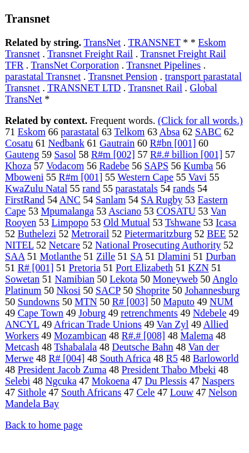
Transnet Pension (122, 76)
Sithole (32, 392)
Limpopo (70, 222)
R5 (172, 358)
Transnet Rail (155, 87)
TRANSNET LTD (84, 87)
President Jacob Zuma (62, 369)
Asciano (124, 211)
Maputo (179, 301)
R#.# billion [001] (186, 154)
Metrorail (90, 233)
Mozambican (80, 335)
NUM (221, 301)
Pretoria (85, 267)
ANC (69, 199)
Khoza (18, 165)
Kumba (198, 165)
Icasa (226, 222)
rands (184, 188)
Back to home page (43, 425)
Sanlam (111, 199)
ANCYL (22, 324)
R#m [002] (113, 154)
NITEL (19, 245)
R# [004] (66, 358)
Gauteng (22, 154)
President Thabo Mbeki (168, 369)
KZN (198, 267)
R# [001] (35, 267)
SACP (108, 290)
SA (136, 256)
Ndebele (209, 313)
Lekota (123, 279)
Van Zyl (173, 324)
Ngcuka (61, 381)
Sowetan (22, 279)
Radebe (114, 165)
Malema (196, 335)
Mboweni (24, 177)
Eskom (31, 131)
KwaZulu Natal (36, 188)
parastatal (79, 131)
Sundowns (39, 301)
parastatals (137, 188)
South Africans (91, 392)
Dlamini (174, 256)
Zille (105, 256)
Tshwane (183, 222)
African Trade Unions (98, 324)
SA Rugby (161, 199)
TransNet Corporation (75, 65)
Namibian (74, 279)
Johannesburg (212, 290)
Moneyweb (175, 279)
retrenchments (149, 313)
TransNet (102, 42)
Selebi (17, 381)
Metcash (22, 347)
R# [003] (130, 301)
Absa (169, 131)
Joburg (92, 313)
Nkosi (68, 290)
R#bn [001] (173, 143)
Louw (181, 392)
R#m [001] (80, 177)
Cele (145, 392)
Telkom (129, 131)
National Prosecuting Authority (158, 245)
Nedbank (66, 143)
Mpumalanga (67, 211)
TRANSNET (154, 42)
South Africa (125, 358)
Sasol (65, 154)
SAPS (157, 165)
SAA (15, 256)
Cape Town (41, 313)
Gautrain (117, 143)
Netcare (64, 245)
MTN (86, 301)
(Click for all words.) (200, 120)
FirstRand (25, 199)
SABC (208, 131)
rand (91, 188)
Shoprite (152, 290)
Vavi (197, 177)
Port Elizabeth (144, 267)
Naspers (218, 381)
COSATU (176, 211)
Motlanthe (60, 256)
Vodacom (65, 165)
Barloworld (216, 358)
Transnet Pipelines (163, 65)
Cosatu (19, 143)
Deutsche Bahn (142, 347)
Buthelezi (37, 233)
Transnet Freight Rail (90, 53)
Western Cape (146, 177)
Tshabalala (75, 347)
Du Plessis (166, 381)
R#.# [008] (143, 335)
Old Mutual (126, 222)
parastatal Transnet (42, 76)
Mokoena (111, 381)
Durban (221, 256)
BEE (216, 233)
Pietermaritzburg (158, 233)
